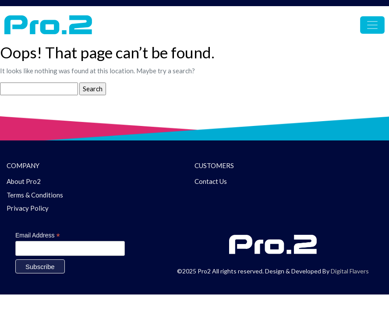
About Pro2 (24, 181)
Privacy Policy (28, 208)
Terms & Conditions (35, 195)
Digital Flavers (350, 271)
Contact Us (210, 181)
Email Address (37, 235)
